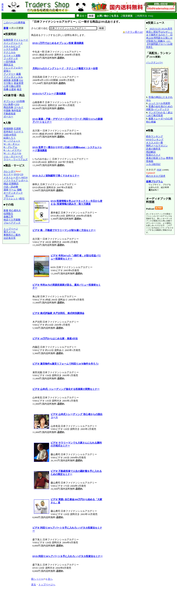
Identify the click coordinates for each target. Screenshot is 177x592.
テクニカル (10, 52)
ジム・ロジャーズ (13, 156)
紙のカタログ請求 (155, 176)
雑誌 (6, 183)
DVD (16, 174)
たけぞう (18, 131)
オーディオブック (13, 192)
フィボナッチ (11, 58)
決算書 (15, 80)
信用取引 (8, 213)
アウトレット (11, 198)
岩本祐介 (8, 131)
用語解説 (151, 151)
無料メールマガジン (157, 145)
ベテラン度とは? (133, 32)
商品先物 (8, 107)
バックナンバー (154, 62)
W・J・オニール (12, 153)
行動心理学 (15, 86)
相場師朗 (8, 128)
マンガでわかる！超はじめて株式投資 (159, 114)
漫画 (6, 189)
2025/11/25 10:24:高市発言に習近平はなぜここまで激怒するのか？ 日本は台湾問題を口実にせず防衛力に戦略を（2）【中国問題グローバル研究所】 (159, 38)
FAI (21, 80)
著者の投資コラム (155, 158)
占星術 (12, 89)
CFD (16, 104)
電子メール (10, 231)
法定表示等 (10, 238)
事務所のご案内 (12, 234)
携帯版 (2, 7)
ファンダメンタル (13, 77)
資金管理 (18, 83)
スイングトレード (13, 43)
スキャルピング (12, 46)
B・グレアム (10, 147)
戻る (33, 584)
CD (21, 174)
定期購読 (14, 183)
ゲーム (12, 189)
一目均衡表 (10, 61)
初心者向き (15, 210)
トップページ (11, 228)
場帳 (19, 189)
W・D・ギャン (12, 144)
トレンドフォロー (13, 67)
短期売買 (8, 40)
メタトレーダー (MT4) (16, 177)
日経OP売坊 (10, 134)
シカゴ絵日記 (153, 164)
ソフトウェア (11, 180)
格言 (19, 89)
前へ (33, 579)
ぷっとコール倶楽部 (159, 103)
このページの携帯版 (14, 22)
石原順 (17, 128)
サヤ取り (8, 83)
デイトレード (21, 40)
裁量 (18, 74)
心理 (6, 86)
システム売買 (11, 49)
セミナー (8, 174)
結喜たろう (10, 137)
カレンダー (10, 171)
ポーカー (8, 116)
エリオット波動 (12, 55)
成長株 (7, 80)
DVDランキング (154, 139)
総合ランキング (154, 136)
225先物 (20, 101)
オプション (10, 101)
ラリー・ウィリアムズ (16, 159)
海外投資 (16, 110)
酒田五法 (8, 64)
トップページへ (46, 584)
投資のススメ (153, 154)
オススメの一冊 (154, 142)
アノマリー (10, 74)
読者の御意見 (153, 148)
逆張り (7, 70)
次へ (50, 579)
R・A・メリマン (12, 150)
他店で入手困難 (12, 219)
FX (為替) (9, 104)
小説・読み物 (11, 186)
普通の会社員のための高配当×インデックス (159, 108)
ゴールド (18, 107)
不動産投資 (10, 113)
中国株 (7, 110)
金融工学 (8, 216)
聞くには (10, 196)
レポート (23, 180)
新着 (6, 28)
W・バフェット (12, 140)
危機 (6, 89)
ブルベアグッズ (12, 222)
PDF (159, 169)
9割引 (22, 198)
